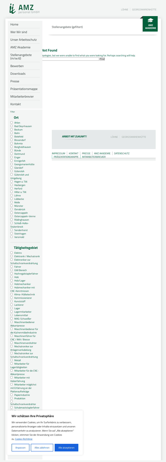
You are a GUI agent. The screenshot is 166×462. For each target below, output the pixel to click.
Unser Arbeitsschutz (23, 39)
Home (14, 24)
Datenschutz (122, 153)
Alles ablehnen (42, 447)
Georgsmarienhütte (144, 9)
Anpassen (20, 447)
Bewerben (17, 66)
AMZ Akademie (20, 47)
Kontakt (15, 104)
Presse (14, 81)
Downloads (17, 73)
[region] (45, 432)
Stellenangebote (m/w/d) (21, 57)
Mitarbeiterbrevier (22, 96)
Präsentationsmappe (24, 88)
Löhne (124, 9)
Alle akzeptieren (66, 447)
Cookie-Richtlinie (23, 439)
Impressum (58, 153)
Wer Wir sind (18, 32)
